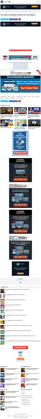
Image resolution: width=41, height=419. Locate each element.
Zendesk (21, 98)
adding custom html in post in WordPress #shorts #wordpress (16, 315)
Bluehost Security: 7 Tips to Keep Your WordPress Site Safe (11, 379)
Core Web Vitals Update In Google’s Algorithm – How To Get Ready (32, 384)
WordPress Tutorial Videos (8, 11)
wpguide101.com (24, 414)
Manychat (7, 98)
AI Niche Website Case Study (6, 127)
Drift (33, 96)
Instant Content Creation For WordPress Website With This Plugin (34, 116)
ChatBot (24, 96)
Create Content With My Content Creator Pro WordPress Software (20, 62)
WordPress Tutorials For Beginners (26, 395)
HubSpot (2, 98)
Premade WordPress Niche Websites (27, 397)
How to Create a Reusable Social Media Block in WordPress (15, 299)
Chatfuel (29, 96)
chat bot (13, 96)
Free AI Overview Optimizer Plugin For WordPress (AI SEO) (11, 402)
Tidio (17, 98)
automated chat (3, 96)
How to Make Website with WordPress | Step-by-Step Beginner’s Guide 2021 (18, 330)
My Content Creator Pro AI (26, 402)
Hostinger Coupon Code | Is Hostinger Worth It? (13, 304)
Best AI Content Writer (25, 400)
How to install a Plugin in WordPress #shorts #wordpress (15, 294)
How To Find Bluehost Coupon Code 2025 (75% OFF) (14, 320)
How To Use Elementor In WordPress (20, 67)
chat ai (9, 96)
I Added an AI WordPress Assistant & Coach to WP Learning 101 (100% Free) (12, 397)
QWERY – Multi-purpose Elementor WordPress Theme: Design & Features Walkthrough (32, 379)
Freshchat (37, 96)
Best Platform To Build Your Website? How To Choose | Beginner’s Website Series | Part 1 (20, 335)
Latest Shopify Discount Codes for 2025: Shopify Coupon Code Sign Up (12, 384)
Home (2, 11)
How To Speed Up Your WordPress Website (20, 66)
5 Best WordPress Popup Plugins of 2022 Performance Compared (12, 374)
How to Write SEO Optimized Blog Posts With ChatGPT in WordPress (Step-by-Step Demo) (12, 407)
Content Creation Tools (24, 399)
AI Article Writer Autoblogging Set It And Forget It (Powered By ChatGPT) (6, 116)
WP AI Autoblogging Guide (26, 404)
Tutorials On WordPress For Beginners (20, 417)
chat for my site (19, 96)
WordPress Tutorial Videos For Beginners (20, 64)
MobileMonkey (13, 98)
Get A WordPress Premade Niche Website (20, 63)
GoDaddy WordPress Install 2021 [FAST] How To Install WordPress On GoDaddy (18, 325)
